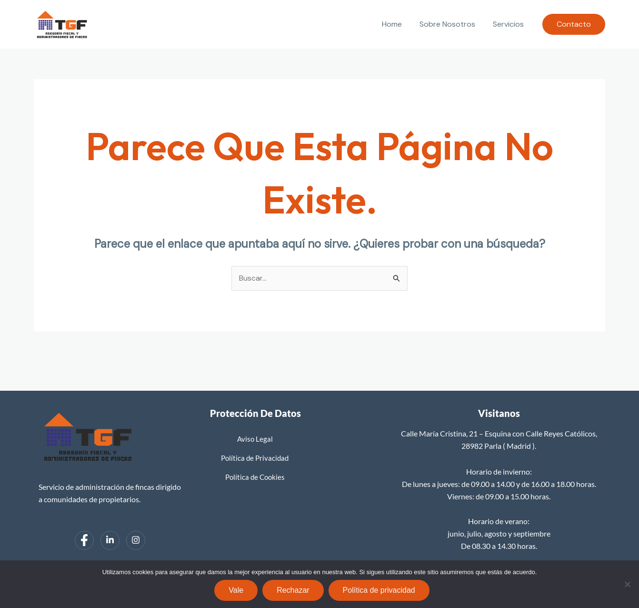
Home (398, 24)
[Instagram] (135, 540)
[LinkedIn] (110, 540)
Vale (236, 590)
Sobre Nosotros (451, 24)
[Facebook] (84, 540)
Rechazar (293, 590)
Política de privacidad (379, 590)
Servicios (509, 24)
